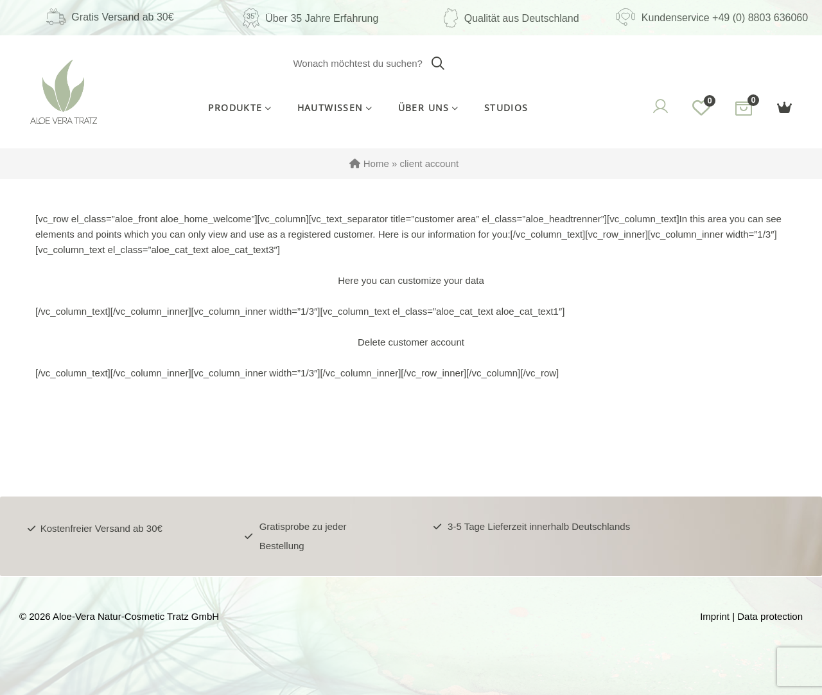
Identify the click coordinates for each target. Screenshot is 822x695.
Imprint (715, 616)
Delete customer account (411, 342)
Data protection (770, 616)
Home (376, 163)
